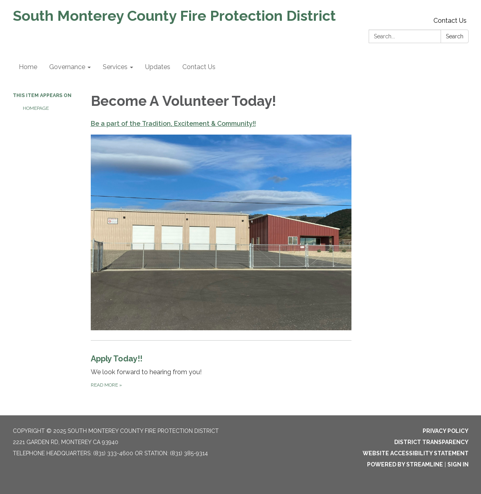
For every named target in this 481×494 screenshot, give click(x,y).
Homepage (36, 108)
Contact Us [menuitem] (199, 67)
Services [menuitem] (115, 67)
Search (454, 36)
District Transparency (431, 442)
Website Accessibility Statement (416, 453)
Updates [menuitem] (157, 67)
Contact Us (450, 20)
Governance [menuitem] (67, 67)
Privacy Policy (446, 431)
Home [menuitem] (28, 67)
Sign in (458, 464)
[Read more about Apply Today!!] (221, 370)
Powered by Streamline (405, 464)
